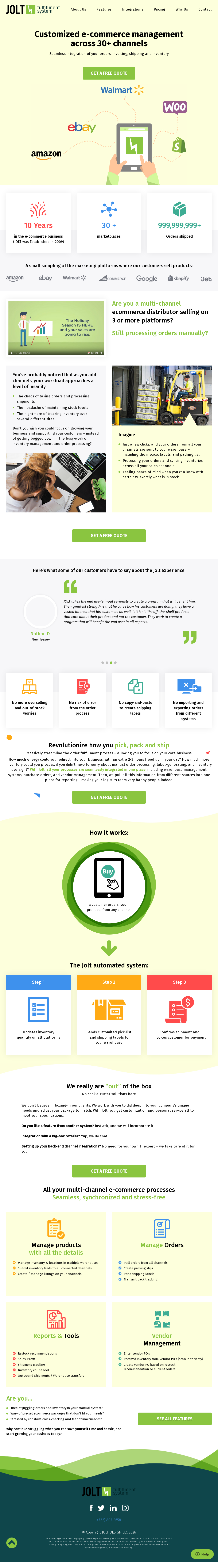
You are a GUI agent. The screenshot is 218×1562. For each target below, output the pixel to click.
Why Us (182, 9)
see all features (174, 1419)
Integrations (132, 9)
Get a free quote (109, 73)
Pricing (159, 9)
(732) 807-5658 (109, 1520)
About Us (78, 9)
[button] (103, 663)
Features (104, 9)
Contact (205, 9)
